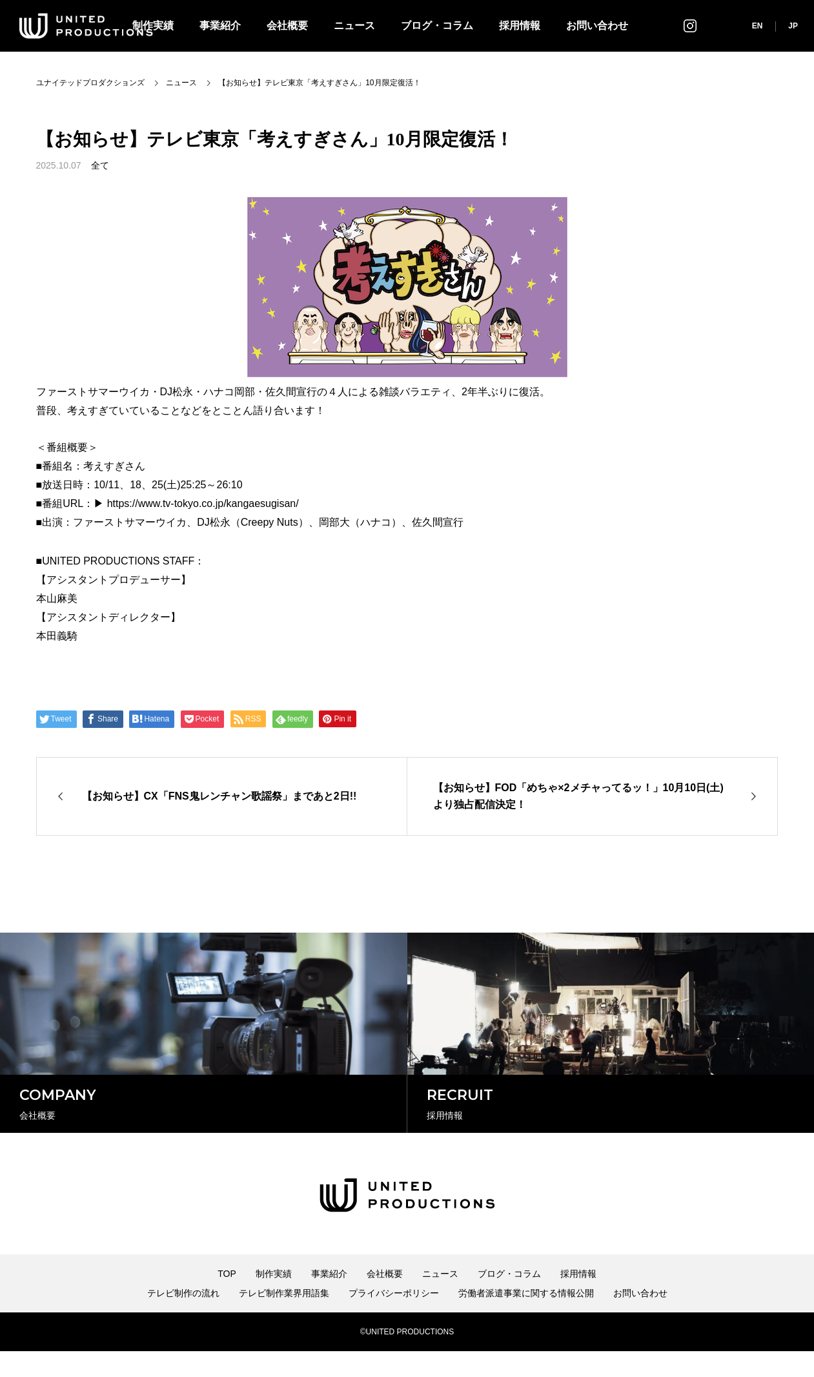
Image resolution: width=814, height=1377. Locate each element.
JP (793, 25)
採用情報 (519, 25)
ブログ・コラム (437, 25)
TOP (227, 1299)
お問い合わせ (597, 25)
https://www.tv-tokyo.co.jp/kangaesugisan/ (203, 503)
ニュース (354, 25)
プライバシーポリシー (394, 1318)
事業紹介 (220, 25)
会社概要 (287, 25)
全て (100, 165)
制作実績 (274, 1299)
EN (757, 25)
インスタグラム (690, 25)
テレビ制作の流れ (183, 1318)
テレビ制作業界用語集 (284, 1318)
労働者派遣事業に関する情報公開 (526, 1318)
